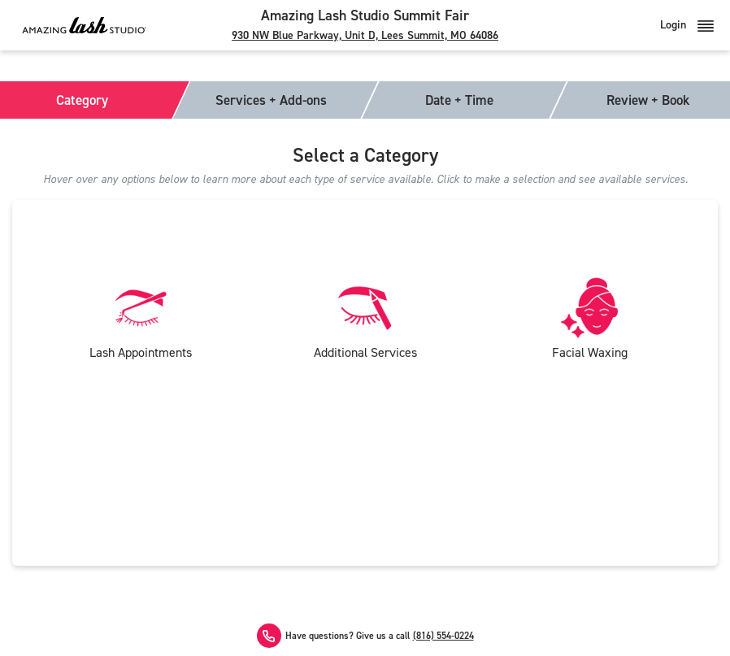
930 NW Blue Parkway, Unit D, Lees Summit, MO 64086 (365, 35)
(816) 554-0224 (443, 636)
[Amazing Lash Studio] (84, 25)
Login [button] (687, 25)
